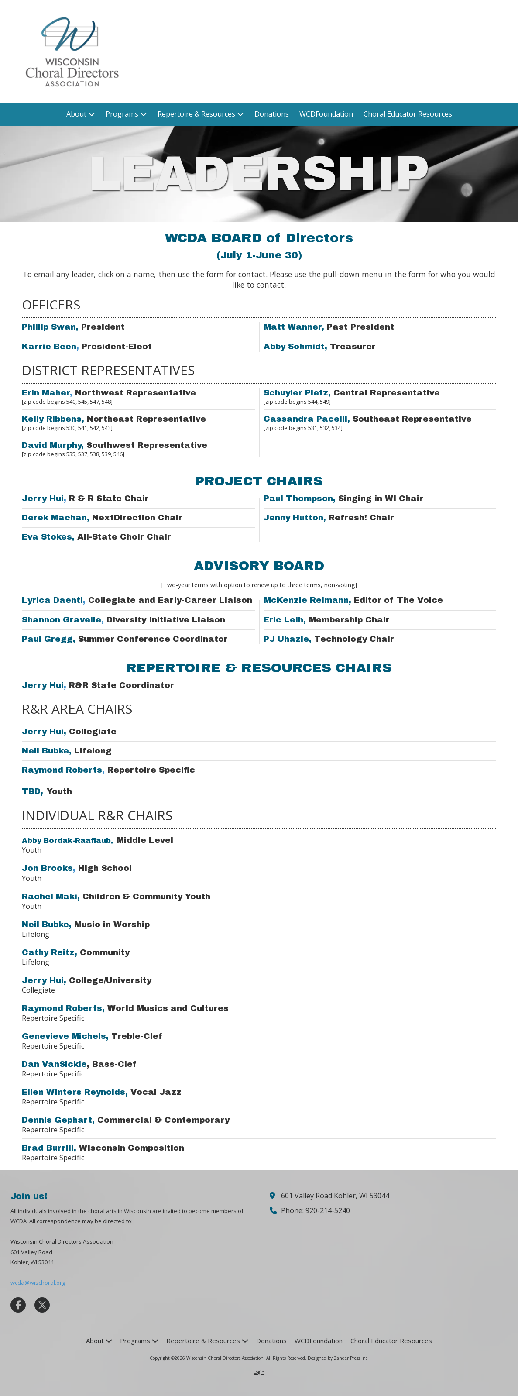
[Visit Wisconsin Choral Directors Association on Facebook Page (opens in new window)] (18, 1305)
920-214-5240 (327, 1210)
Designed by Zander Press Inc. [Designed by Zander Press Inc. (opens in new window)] (338, 1358)
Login (259, 1372)
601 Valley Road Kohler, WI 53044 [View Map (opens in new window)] (335, 1195)
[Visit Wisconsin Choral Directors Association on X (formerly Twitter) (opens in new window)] (42, 1305)
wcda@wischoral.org (37, 1282)
